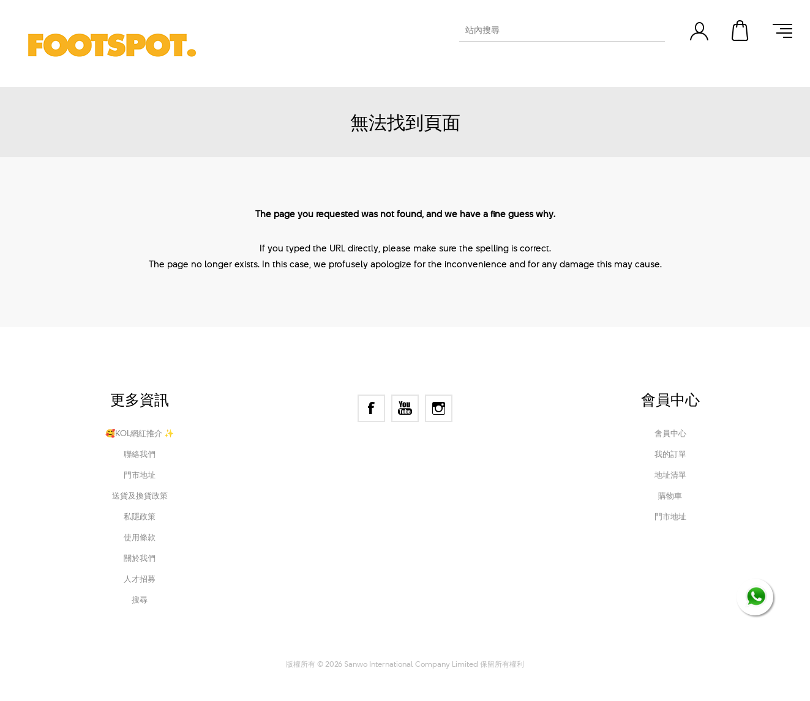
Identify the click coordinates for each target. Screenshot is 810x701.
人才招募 (140, 579)
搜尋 (140, 599)
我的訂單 (670, 454)
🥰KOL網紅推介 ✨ (139, 433)
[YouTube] (405, 408)
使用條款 (140, 537)
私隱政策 (140, 516)
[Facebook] (371, 408)
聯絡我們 (140, 454)
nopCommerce (357, 647)
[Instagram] (438, 408)
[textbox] (551, 30)
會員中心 (670, 433)
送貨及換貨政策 (140, 495)
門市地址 (140, 475)
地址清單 (670, 475)
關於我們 (140, 558)
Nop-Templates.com (487, 647)
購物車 (740, 30)
